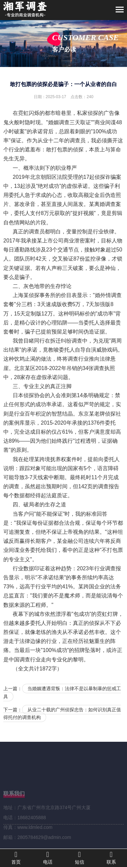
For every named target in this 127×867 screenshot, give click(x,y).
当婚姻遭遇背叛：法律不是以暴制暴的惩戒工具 (62, 692)
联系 (111, 858)
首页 (16, 858)
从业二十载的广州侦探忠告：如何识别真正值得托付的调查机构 (62, 713)
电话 (48, 858)
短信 (79, 858)
